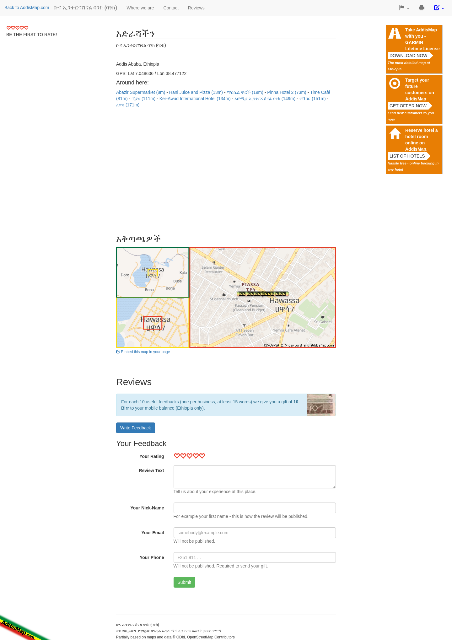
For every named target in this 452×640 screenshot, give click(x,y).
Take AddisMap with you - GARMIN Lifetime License (422, 39)
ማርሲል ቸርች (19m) (245, 92)
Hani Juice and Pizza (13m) (196, 92)
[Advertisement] (226, 168)
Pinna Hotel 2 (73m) (287, 92)
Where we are (140, 7)
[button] (404, 8)
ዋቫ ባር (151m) (313, 98)
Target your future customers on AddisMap (419, 89)
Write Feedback (135, 427)
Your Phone (152, 557)
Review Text (151, 470)
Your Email (152, 532)
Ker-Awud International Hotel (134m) (195, 98)
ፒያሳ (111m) (144, 98)
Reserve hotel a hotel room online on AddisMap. (421, 140)
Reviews (196, 7)
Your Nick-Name (147, 507)
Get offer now (408, 105)
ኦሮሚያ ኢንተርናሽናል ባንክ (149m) (265, 98)
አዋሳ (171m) (127, 104)
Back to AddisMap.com (26, 7)
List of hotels (407, 156)
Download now (409, 55)
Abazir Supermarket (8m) (141, 92)
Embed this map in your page (143, 352)
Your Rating (151, 456)
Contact (171, 7)
